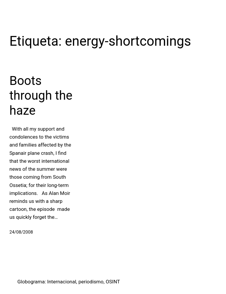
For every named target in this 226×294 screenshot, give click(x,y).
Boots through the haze (40, 95)
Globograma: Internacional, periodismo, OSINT (68, 282)
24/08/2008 (21, 232)
